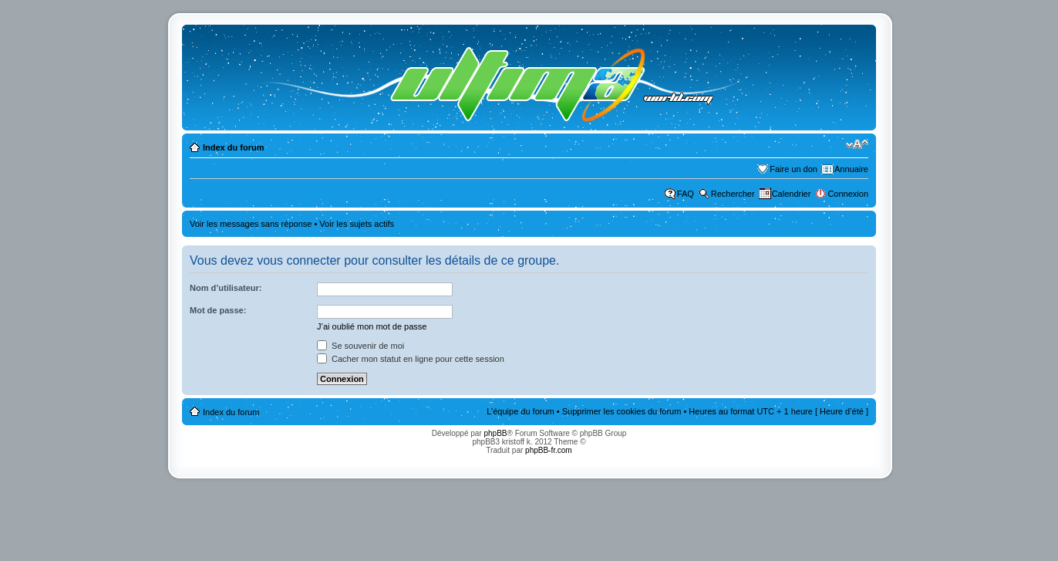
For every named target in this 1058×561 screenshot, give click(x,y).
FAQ (685, 193)
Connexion (847, 193)
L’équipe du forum (520, 411)
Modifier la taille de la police (857, 144)
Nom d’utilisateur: (226, 287)
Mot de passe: (218, 310)
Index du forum (233, 147)
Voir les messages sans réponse (251, 223)
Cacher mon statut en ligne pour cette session (410, 358)
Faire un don (793, 169)
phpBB (495, 433)
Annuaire (851, 169)
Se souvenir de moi (360, 345)
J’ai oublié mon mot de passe (371, 326)
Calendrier (791, 193)
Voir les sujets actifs (356, 223)
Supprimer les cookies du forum (622, 411)
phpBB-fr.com (548, 450)
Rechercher (733, 193)
